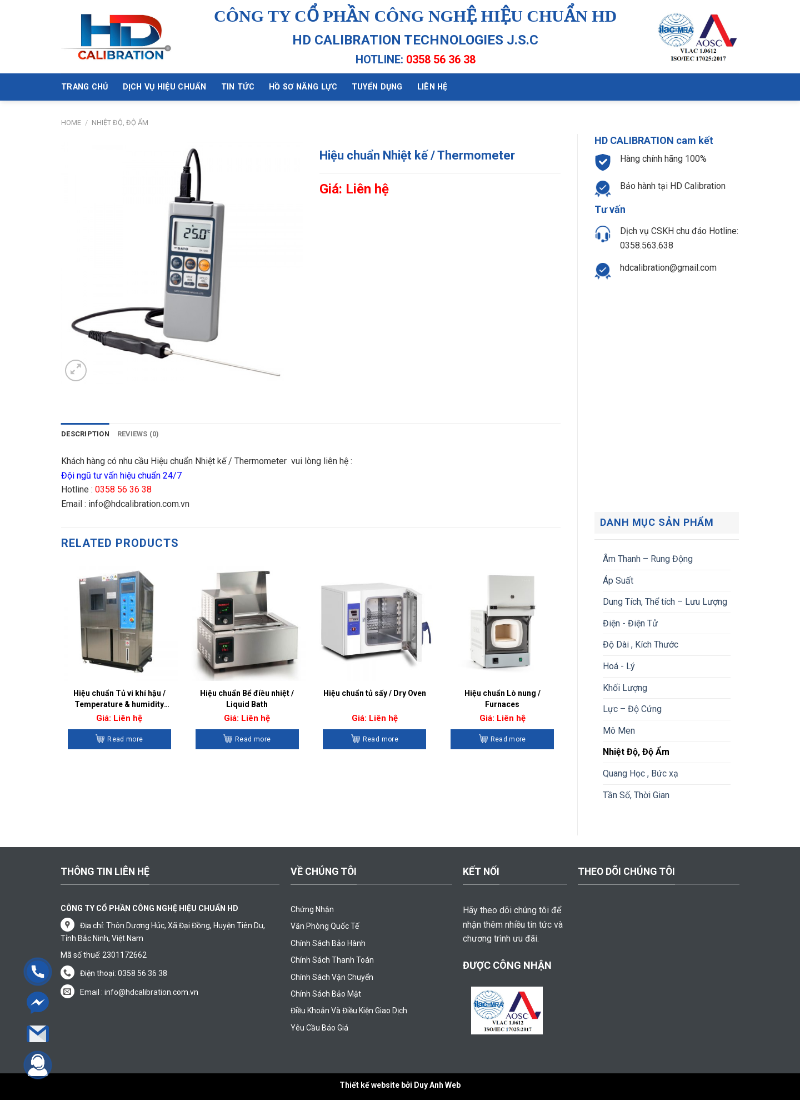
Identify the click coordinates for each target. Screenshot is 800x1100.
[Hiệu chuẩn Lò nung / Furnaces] (502, 622)
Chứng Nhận (312, 909)
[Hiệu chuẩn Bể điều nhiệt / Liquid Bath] (247, 622)
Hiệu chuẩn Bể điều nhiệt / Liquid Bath (247, 699)
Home (71, 122)
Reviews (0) (138, 434)
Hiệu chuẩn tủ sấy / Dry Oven (374, 693)
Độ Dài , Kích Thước (640, 644)
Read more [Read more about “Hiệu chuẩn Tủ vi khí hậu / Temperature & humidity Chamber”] (125, 739)
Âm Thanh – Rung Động (648, 559)
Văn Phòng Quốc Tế (325, 926)
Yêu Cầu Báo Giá (319, 1027)
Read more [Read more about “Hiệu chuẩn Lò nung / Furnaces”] (508, 739)
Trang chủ (84, 87)
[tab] (85, 434)
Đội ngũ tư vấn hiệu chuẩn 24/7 (122, 475)
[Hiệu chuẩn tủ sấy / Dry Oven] (374, 622)
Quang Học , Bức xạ (640, 773)
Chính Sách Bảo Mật (326, 993)
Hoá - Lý (619, 666)
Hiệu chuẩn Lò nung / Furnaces (502, 699)
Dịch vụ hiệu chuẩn (165, 87)
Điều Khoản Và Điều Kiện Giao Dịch (349, 1010)
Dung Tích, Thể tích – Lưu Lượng (665, 601)
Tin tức (237, 87)
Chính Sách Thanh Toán (332, 959)
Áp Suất (618, 580)
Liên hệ (432, 87)
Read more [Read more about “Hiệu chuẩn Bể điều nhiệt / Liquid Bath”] (253, 739)
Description (85, 434)
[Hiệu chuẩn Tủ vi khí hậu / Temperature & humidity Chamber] (119, 622)
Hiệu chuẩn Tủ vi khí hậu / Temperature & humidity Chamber (119, 699)
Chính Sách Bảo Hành (328, 943)
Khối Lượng (625, 688)
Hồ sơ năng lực (303, 87)
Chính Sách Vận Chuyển (332, 977)
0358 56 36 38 (441, 59)
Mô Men (619, 730)
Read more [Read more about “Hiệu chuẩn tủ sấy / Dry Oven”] (380, 739)
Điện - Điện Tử (630, 623)
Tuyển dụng (377, 87)
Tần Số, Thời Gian (636, 795)
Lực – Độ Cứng (632, 709)
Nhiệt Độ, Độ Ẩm (120, 122)
